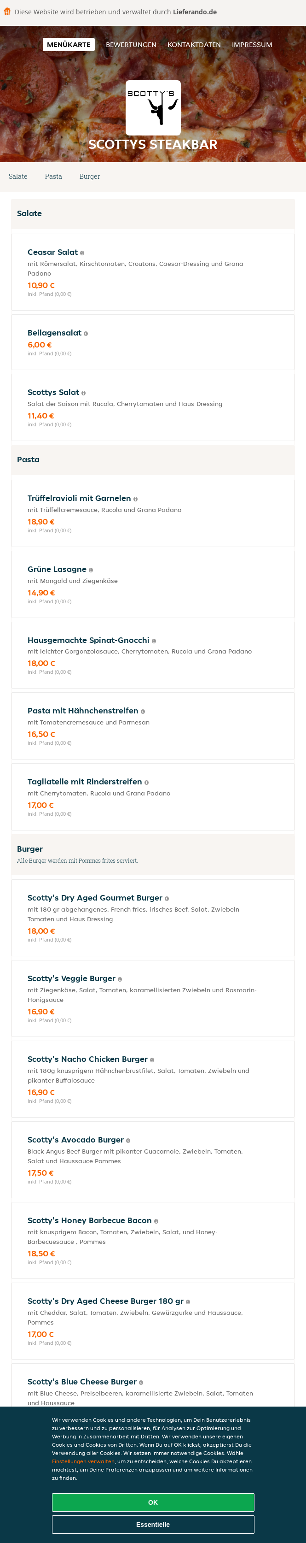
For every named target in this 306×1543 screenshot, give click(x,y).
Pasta (53, 176)
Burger (90, 176)
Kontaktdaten (194, 44)
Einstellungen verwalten (83, 1461)
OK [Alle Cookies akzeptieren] (153, 1502)
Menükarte (69, 44)
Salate (18, 176)
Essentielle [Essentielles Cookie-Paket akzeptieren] (153, 1524)
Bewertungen (131, 44)
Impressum (252, 44)
